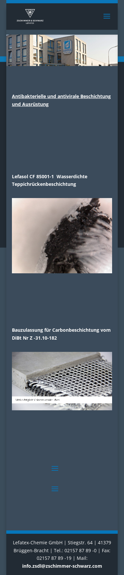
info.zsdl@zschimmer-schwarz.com (62, 566)
